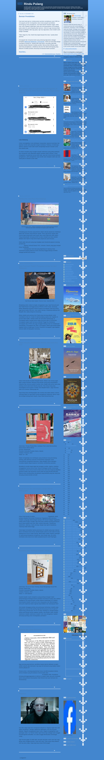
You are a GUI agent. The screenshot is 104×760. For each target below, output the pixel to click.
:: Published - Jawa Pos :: (72, 523)
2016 (66, 470)
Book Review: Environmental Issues (74, 547)
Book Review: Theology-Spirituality (74, 568)
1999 (66, 504)
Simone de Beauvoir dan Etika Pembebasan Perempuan (77, 152)
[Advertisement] (39, 72)
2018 (66, 466)
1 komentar (58, 544)
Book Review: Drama (70, 542)
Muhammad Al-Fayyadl (71, 278)
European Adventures (71, 583)
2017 (66, 468)
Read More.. (22, 51)
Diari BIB (67, 574)
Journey (67, 590)
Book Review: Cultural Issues (73, 540)
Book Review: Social (70, 566)
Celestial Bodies (69, 569)
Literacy (67, 591)
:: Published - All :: (70, 522)
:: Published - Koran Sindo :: (72, 530)
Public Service (69, 602)
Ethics (67, 581)
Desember (69, 444)
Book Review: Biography (71, 539)
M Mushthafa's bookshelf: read (75, 614)
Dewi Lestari (68, 269)
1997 (66, 508)
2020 (66, 462)
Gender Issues (69, 586)
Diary (66, 576)
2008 (66, 486)
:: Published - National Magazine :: (74, 535)
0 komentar (58, 56)
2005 (66, 492)
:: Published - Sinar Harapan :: (73, 537)
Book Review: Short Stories (72, 564)
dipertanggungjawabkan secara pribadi (30, 674)
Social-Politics (57, 164)
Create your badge (68, 735)
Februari (68, 450)
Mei (67, 448)
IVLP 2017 (67, 588)
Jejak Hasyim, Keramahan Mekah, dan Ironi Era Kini (78, 140)
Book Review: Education (71, 545)
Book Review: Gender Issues (72, 549)
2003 (66, 496)
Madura (67, 593)
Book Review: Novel (70, 554)
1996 (66, 510)
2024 (66, 454)
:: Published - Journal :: (71, 525)
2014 (66, 474)
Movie (66, 595)
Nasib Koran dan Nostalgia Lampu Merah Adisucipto (78, 85)
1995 (66, 512)
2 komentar (58, 166)
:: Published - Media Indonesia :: (73, 533)
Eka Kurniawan (69, 271)
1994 (66, 514)
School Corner (69, 607)
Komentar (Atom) (32, 757)
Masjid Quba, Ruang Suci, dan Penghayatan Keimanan (78, 164)
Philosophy (68, 598)
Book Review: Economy (71, 544)
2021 (66, 460)
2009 (66, 484)
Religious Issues (57, 334)
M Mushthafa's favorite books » (79, 635)
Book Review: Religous (71, 561)
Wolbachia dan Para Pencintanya (32, 199)
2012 (66, 478)
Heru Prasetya (69, 274)
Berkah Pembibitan (27, 16)
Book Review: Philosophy (54, 480)
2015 (66, 472)
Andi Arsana (68, 266)
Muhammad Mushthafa (69, 699)
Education (58, 257)
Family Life (49, 334)
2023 (66, 456)
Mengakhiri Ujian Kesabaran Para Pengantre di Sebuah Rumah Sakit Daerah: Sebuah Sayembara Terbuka (39, 91)
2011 (66, 480)
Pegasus (22, 693)
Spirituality (68, 610)
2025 (66, 442)
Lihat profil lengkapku (71, 48)
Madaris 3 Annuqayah (71, 276)
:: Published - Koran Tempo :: (73, 532)
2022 (66, 458)
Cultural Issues (69, 571)
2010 (66, 482)
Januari (68, 452)
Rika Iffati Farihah (69, 281)
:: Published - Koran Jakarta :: (73, 528)
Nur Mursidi (68, 279)
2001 (66, 500)
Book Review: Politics (71, 559)
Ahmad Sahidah (69, 264)
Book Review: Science (71, 562)
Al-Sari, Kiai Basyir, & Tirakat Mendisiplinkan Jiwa (79, 96)
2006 (66, 490)
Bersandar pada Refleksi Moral (31, 410)
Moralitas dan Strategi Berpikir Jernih (34, 551)
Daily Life (51, 164)
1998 (66, 506)
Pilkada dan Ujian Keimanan (30, 629)
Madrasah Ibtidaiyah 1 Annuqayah (35, 41)
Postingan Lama (55, 754)
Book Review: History (71, 551)
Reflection (68, 603)
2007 (66, 488)
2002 (66, 498)
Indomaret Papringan (41, 516)
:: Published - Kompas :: (71, 527)
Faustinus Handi (69, 273)
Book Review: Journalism (72, 552)
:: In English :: (69, 520)
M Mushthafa (77, 15)
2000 (66, 502)
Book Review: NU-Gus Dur (72, 556)
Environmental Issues (50, 53)
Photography (68, 600)
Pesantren (58, 53)
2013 (66, 476)
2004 (66, 494)
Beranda (33, 754)
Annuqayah (68, 267)
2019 (66, 464)
